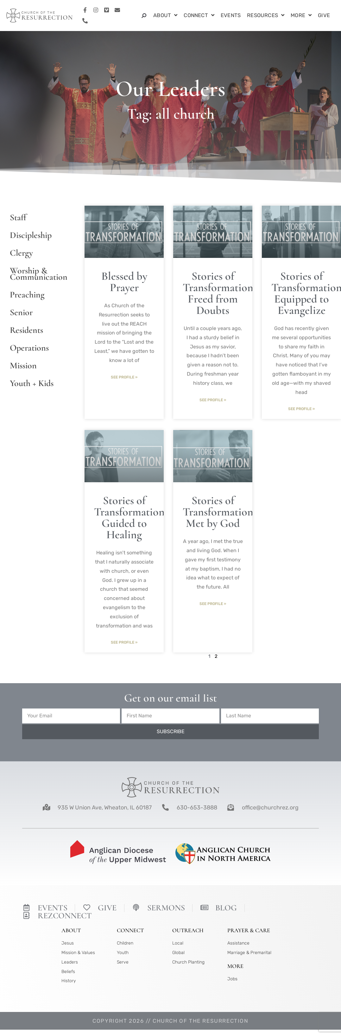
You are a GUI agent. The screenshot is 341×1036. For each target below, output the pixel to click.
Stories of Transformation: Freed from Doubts (219, 293)
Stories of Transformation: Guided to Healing (130, 518)
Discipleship (31, 235)
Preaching (27, 294)
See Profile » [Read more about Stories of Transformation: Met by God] (212, 604)
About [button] (165, 16)
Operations (29, 347)
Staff (18, 217)
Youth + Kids (32, 383)
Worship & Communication (38, 273)
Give (324, 15)
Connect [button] (199, 16)
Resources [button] (265, 16)
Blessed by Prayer (124, 281)
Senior (21, 312)
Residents (26, 330)
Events (231, 15)
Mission (23, 365)
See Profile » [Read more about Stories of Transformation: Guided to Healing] (124, 642)
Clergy (21, 252)
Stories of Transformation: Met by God (219, 512)
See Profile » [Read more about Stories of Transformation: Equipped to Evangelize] (301, 409)
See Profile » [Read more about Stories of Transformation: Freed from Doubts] (212, 400)
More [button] (301, 16)
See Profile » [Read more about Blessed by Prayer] (124, 377)
